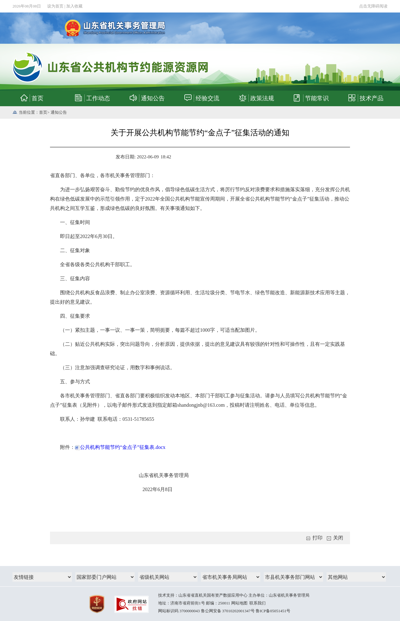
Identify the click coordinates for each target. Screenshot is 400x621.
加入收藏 (74, 6)
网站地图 (239, 603)
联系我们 (257, 603)
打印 (314, 537)
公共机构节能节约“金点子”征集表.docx (120, 447)
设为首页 (55, 6)
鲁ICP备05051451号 (273, 611)
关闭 (335, 537)
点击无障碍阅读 (373, 6)
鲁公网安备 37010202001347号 (228, 611)
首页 (43, 112)
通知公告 (59, 112)
